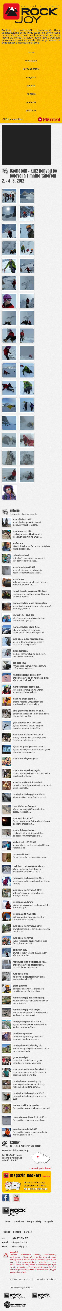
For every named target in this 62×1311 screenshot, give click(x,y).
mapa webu (39, 1279)
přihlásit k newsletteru (12, 119)
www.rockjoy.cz (19, 1246)
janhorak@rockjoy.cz (12, 1158)
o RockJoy (31, 60)
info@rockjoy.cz (19, 1242)
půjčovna (31, 110)
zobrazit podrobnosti (40, 1168)
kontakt (31, 93)
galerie (31, 85)
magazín (31, 77)
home (31, 52)
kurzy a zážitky (31, 68)
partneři (31, 102)
